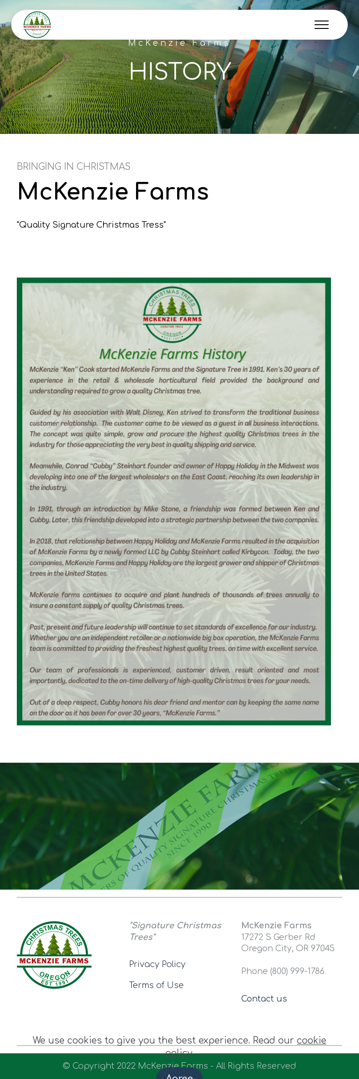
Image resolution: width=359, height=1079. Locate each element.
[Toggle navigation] (322, 24)
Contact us (264, 998)
